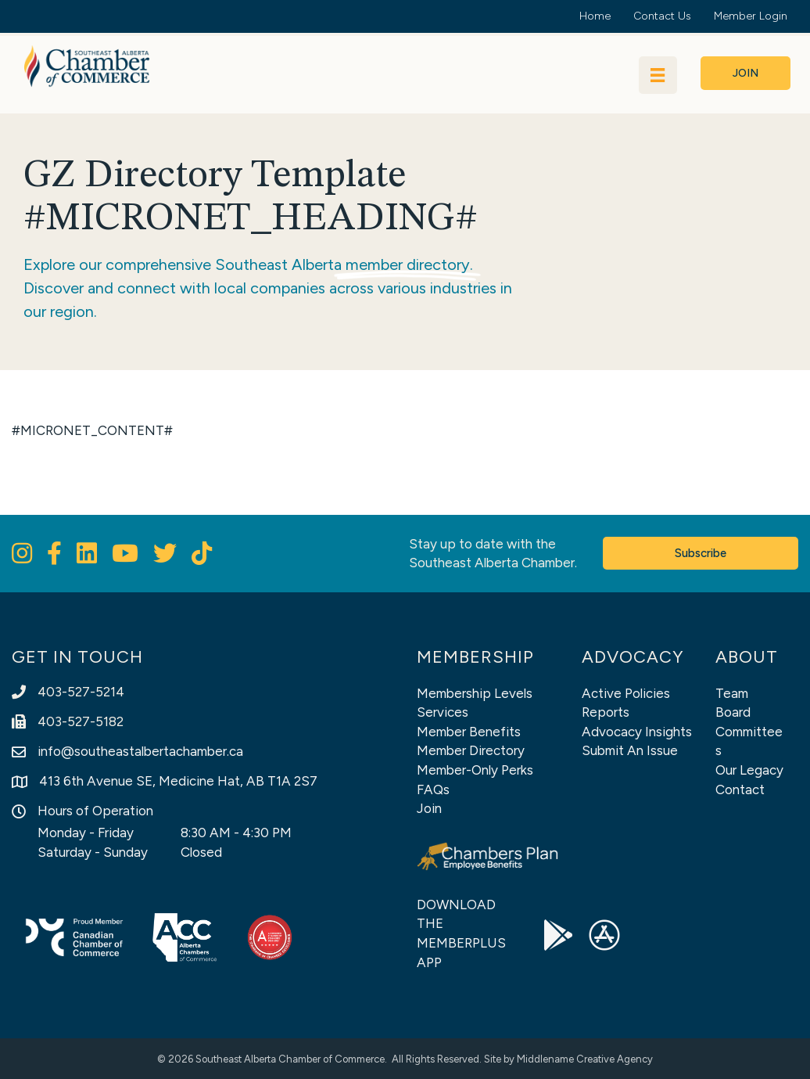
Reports (605, 712)
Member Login (750, 16)
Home (595, 16)
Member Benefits (469, 731)
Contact (740, 789)
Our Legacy (749, 770)
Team (731, 693)
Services (442, 712)
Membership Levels (474, 693)
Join (429, 808)
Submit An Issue (630, 750)
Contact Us (662, 16)
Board (733, 712)
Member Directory (471, 750)
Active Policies (626, 693)
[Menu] (657, 75)
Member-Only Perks (475, 770)
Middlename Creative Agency (585, 1059)
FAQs (433, 789)
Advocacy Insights (637, 731)
